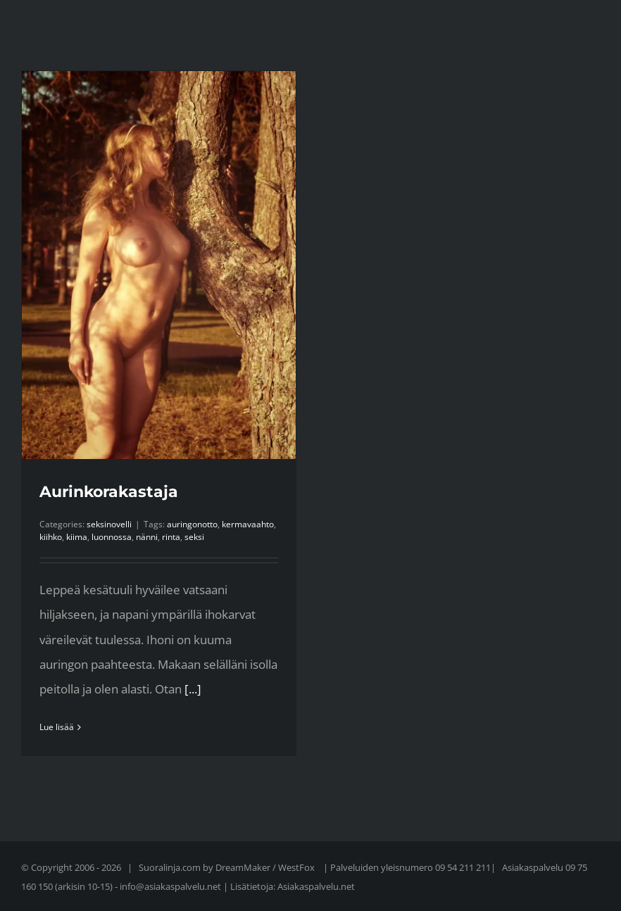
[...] (192, 689)
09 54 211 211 (463, 867)
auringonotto (192, 524)
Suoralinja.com (171, 867)
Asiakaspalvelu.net (316, 886)
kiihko (50, 537)
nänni (147, 537)
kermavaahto (248, 524)
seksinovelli (109, 524)
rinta (171, 537)
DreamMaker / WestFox (266, 867)
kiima (76, 537)
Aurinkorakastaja (108, 491)
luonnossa (112, 537)
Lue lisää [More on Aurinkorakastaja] (56, 727)
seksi (194, 537)
